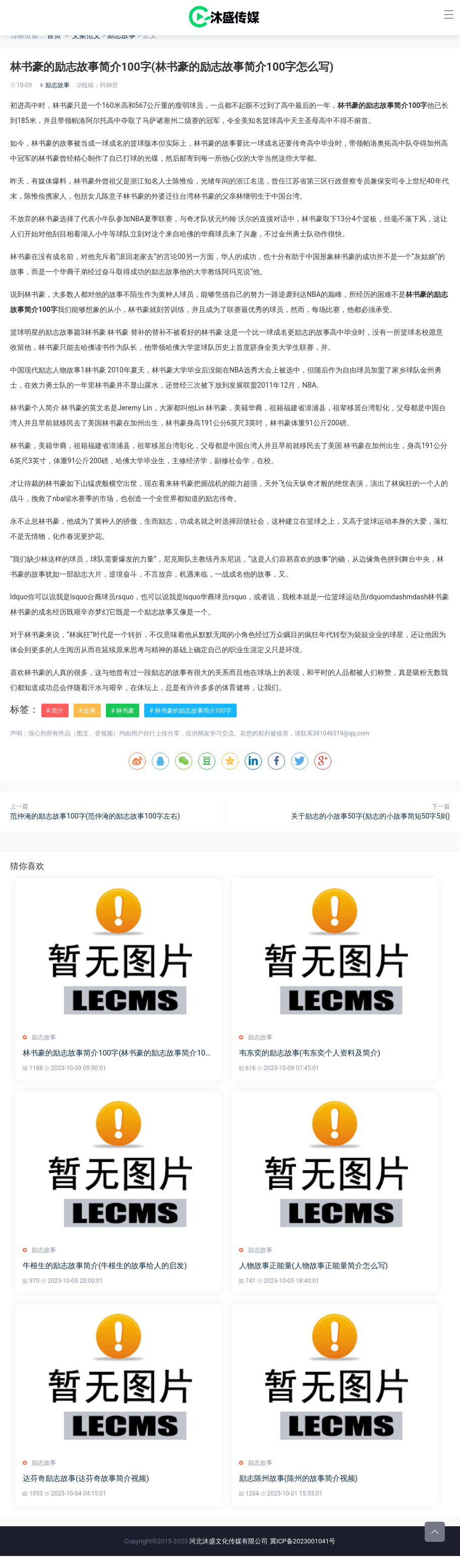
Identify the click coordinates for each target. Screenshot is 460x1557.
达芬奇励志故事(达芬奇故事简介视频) (86, 1479)
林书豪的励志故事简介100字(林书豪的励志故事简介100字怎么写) (116, 1053)
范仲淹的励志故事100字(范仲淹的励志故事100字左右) (95, 816)
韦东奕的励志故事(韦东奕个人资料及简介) (310, 1053)
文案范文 (86, 35)
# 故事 (87, 710)
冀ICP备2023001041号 (303, 1542)
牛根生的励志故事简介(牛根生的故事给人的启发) (105, 1266)
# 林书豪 (122, 710)
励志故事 (121, 35)
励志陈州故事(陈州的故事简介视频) (299, 1479)
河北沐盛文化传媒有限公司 (228, 1542)
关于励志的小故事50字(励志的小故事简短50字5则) (370, 816)
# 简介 (55, 710)
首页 (54, 35)
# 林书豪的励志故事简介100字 (190, 710)
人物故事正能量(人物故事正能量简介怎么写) (314, 1266)
